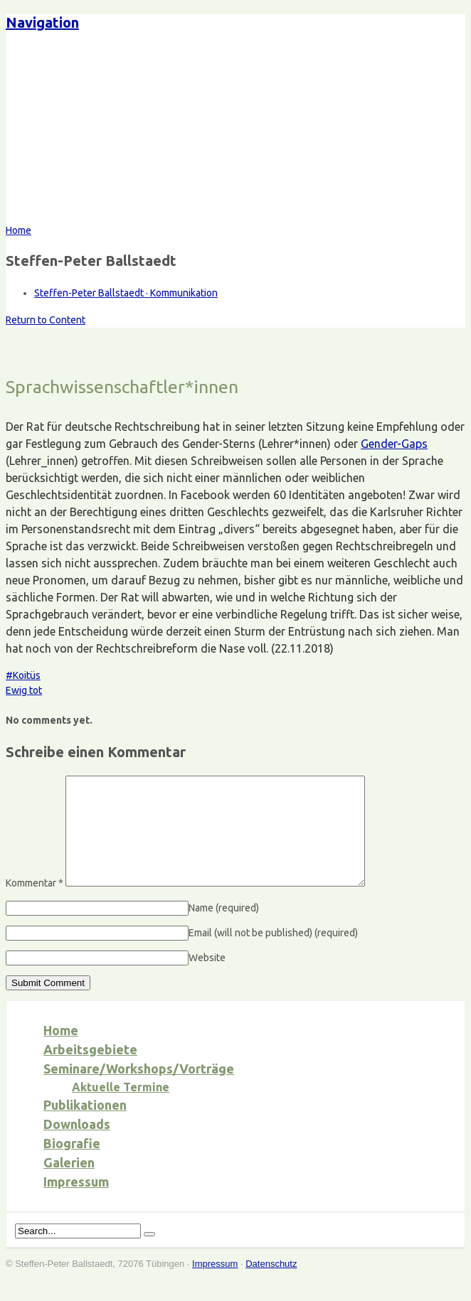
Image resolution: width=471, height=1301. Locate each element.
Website (207, 979)
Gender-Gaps (394, 443)
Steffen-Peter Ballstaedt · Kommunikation (126, 293)
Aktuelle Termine (120, 1108)
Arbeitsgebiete (90, 1071)
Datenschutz (271, 1285)
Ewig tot (24, 690)
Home (60, 1051)
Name (224, 929)
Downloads (76, 1145)
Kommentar (34, 904)
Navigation (42, 22)
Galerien (69, 1184)
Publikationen (85, 1126)
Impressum (76, 1203)
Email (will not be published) (273, 954)
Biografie (71, 1164)
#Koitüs (23, 675)
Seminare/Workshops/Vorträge (138, 1090)
